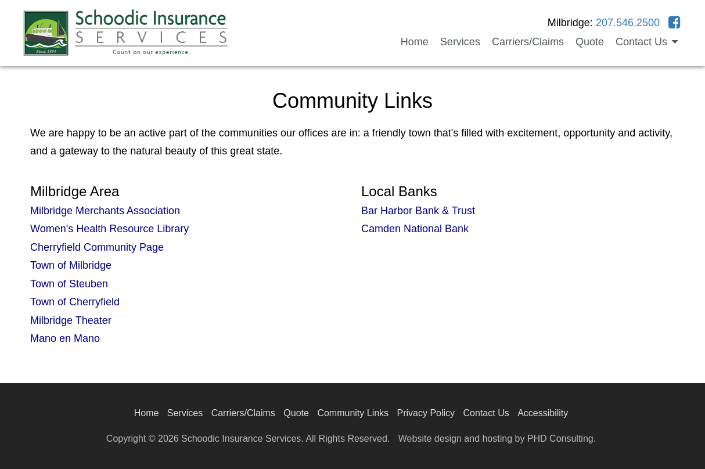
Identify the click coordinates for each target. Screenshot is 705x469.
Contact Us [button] (647, 42)
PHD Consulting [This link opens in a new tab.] (560, 438)
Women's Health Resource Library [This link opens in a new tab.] (109, 228)
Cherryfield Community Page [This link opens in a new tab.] (97, 247)
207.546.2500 (628, 22)
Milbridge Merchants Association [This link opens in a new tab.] (105, 211)
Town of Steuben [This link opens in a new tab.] (69, 284)
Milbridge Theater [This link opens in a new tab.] (70, 320)
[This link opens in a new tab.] (674, 22)
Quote (589, 42)
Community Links (353, 413)
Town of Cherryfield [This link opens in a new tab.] (75, 302)
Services (460, 42)
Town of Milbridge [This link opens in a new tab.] (70, 265)
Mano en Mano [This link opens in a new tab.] (65, 338)
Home (415, 42)
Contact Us (486, 413)
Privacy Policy (426, 413)
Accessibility (542, 413)
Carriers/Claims (528, 42)
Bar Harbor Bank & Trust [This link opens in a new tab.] (418, 211)
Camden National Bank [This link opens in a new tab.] (415, 228)
